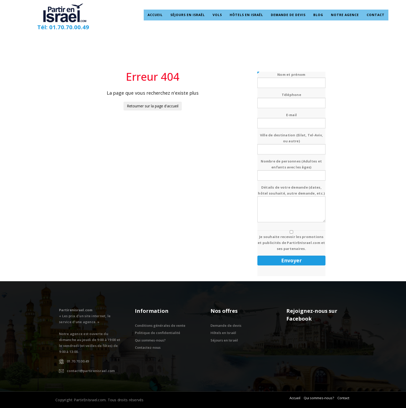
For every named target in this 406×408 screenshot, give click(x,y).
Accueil (161, 15)
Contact (370, 15)
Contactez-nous (148, 347)
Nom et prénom (291, 78)
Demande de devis (288, 15)
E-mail (291, 119)
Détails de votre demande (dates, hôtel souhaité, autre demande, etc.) (291, 204)
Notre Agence (341, 15)
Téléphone (291, 98)
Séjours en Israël (192, 15)
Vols (220, 15)
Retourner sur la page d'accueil (152, 105)
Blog (316, 15)
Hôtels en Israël (248, 15)
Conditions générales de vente (160, 325)
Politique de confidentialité (157, 332)
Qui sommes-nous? (150, 340)
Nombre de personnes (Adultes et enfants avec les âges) (291, 168)
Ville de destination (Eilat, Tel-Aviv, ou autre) (291, 142)
